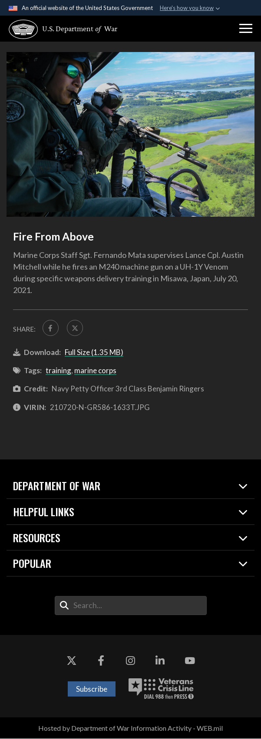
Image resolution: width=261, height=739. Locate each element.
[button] (245, 28)
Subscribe (91, 689)
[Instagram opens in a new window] (131, 661)
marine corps (95, 370)
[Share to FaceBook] (51, 328)
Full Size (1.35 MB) (94, 352)
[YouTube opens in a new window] (190, 661)
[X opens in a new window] (72, 661)
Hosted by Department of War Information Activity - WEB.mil (130, 728)
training (58, 370)
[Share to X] (75, 328)
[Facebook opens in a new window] (101, 661)
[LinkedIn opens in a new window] (160, 661)
